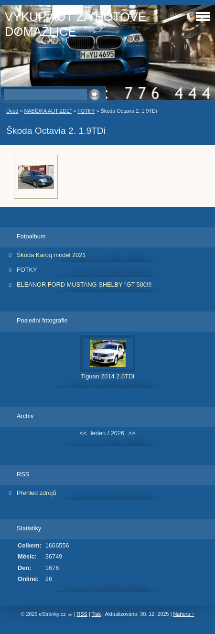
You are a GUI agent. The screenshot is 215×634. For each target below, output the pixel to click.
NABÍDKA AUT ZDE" (48, 111)
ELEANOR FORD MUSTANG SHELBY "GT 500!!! (84, 284)
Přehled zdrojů (36, 492)
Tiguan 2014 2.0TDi (107, 376)
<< (83, 433)
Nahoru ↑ (183, 614)
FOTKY (86, 111)
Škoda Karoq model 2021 (51, 254)
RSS (82, 614)
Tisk (96, 614)
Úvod (12, 111)
